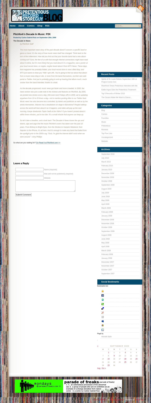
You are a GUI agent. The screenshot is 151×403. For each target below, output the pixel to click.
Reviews (104, 130)
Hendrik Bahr (106, 337)
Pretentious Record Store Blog (37, 15)
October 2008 (106, 227)
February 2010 (107, 166)
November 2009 (107, 177)
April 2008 (105, 247)
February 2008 (107, 254)
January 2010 (106, 170)
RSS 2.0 (56, 151)
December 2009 (107, 173)
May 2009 (105, 200)
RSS (47, 26)
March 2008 (106, 251)
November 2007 (107, 266)
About (21, 26)
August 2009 (106, 189)
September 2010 (108, 154)
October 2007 (106, 270)
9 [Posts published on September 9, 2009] (114, 356)
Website (104, 141)
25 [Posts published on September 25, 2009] (125, 362)
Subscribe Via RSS (139, 9)
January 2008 (106, 258)
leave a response (75, 151)
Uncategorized (107, 137)
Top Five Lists (106, 133)
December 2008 (107, 220)
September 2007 (108, 274)
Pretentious (89, 148)
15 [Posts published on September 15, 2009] (109, 359)
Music (82, 148)
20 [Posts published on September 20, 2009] (136, 359)
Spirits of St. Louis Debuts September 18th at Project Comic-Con (119, 80)
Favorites (105, 118)
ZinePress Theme (100, 400)
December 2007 (107, 262)
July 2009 (105, 193)
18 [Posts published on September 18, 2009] (125, 359)
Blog (77, 148)
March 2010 (106, 162)
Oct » (104, 368)
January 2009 (106, 216)
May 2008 (105, 243)
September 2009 (108, 185)
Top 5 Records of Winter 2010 (113, 94)
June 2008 (105, 239)
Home (13, 26)
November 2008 (107, 223)
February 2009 (107, 212)
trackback (88, 151)
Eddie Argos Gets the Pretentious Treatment (118, 90)
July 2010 (105, 158)
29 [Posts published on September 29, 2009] (109, 365)
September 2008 (108, 231)
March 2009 (106, 208)
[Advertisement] (99, 16)
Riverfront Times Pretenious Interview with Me (119, 86)
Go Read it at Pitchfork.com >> (48, 143)
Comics (31, 26)
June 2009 (105, 197)
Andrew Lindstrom (117, 400)
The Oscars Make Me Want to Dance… (116, 97)
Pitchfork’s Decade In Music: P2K (32, 34)
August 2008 (106, 235)
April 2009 (105, 204)
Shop (39, 26)
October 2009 (106, 181)
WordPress (139, 400)
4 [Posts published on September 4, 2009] (125, 353)
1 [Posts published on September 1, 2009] (108, 353)
